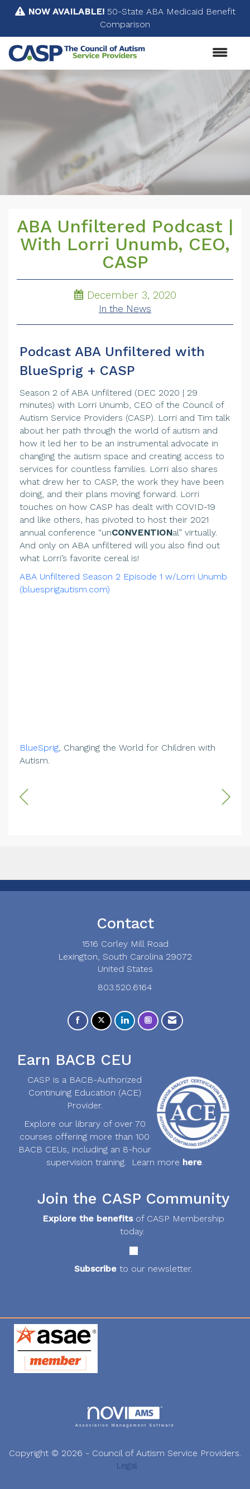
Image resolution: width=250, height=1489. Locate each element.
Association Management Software (125, 1417)
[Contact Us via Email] (172, 1020)
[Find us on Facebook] (78, 1020)
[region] (226, 797)
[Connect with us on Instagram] (148, 1020)
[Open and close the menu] (192, 53)
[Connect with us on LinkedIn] (124, 1020)
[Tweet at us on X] (101, 1020)
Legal (126, 1465)
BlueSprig (39, 747)
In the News (125, 309)
